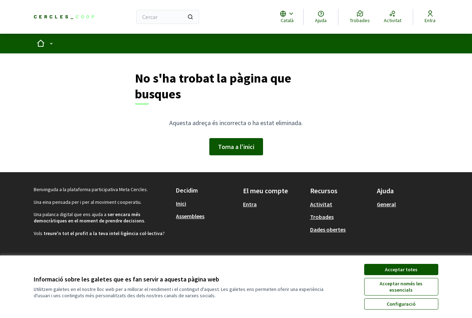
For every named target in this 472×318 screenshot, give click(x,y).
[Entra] (430, 17)
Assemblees (190, 216)
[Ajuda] (320, 17)
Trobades (322, 216)
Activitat (321, 204)
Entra (250, 204)
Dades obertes (328, 229)
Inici (181, 203)
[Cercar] (168, 17)
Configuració (401, 304)
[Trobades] (360, 17)
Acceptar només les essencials (401, 286)
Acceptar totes (401, 269)
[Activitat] (392, 17)
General (386, 204)
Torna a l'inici (236, 147)
